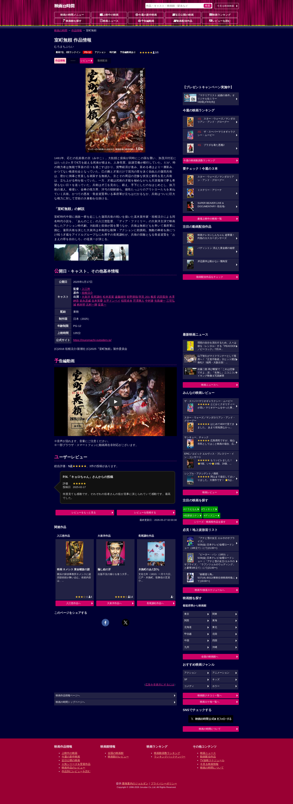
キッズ (216, 679)
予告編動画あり (128, 52)
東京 (186, 614)
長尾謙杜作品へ (155, 603)
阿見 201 (144, 296)
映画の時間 (60, 30)
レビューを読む (220, 20)
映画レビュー (209, 492)
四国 (214, 640)
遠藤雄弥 (120, 296)
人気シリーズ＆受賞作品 (76, 764)
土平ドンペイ (112, 300)
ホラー (216, 686)
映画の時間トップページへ (70, 702)
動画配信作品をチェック (209, 277)
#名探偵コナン (191, 515)
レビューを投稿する (145, 512)
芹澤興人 (138, 300)
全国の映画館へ (209, 656)
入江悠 (86, 288)
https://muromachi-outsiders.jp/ (92, 340)
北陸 (214, 634)
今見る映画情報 (209, 764)
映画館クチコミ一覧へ (210, 695)
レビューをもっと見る (84, 512)
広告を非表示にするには (159, 684)
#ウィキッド (208, 509)
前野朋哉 (132, 296)
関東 (214, 614)
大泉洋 (86, 296)
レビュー (85, 60)
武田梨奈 (162, 296)
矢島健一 (160, 300)
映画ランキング (220, 14)
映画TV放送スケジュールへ (210, 590)
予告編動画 (146, 20)
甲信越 (188, 634)
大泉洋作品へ (114, 603)
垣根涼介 (87, 292)
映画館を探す (72, 20)
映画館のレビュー (118, 756)
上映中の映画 (109, 14)
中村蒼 (149, 300)
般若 (153, 296)
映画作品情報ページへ (68, 695)
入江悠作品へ (73, 603)
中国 (186, 640)
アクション (100, 52)
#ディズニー (210, 515)
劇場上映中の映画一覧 (210, 218)
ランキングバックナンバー (169, 756)
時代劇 (113, 52)
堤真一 (102, 304)
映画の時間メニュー (72, 14)
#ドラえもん (190, 509)
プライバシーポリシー (164, 783)
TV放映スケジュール (212, 760)
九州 (186, 647)
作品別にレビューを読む (76, 771)
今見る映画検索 (225, 5)
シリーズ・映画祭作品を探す (210, 521)
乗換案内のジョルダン (135, 783)
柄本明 (81, 304)
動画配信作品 (183, 20)
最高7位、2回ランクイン (68, 52)
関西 (186, 620)
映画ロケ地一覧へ (209, 701)
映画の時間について (210, 728)
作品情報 (76, 30)
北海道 (188, 627)
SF (185, 679)
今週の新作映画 (146, 14)
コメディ (189, 686)
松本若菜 (108, 296)
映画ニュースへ (209, 384)
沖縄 (214, 647)
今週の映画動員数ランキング (199, 160)
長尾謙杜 (96, 296)
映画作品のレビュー (73, 767)
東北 (214, 627)
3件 (149, 52)
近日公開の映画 (183, 14)
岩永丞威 (85, 300)
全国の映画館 (116, 753)
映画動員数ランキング (167, 753)
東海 (214, 620)
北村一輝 (91, 304)
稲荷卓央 (126, 300)
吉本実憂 (97, 300)
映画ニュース (109, 20)
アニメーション (220, 672)
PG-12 (87, 52)
